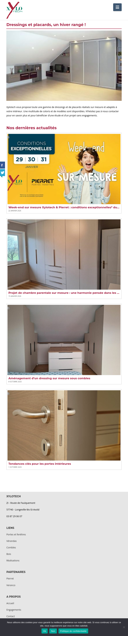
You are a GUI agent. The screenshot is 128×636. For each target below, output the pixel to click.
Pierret (10, 578)
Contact (10, 616)
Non (53, 631)
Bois (8, 554)
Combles (11, 547)
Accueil (10, 603)
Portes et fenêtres (16, 534)
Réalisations (12, 560)
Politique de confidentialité (73, 631)
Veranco (10, 585)
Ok (44, 631)
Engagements (13, 609)
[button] (117, 7)
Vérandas (11, 541)
